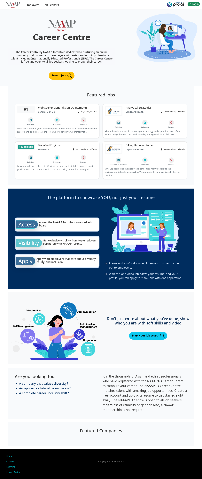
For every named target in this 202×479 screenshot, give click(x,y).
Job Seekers (51, 5)
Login (194, 4)
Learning (10, 466)
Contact (10, 461)
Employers (32, 5)
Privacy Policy (13, 472)
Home (9, 456)
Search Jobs (61, 75)
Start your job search (148, 336)
